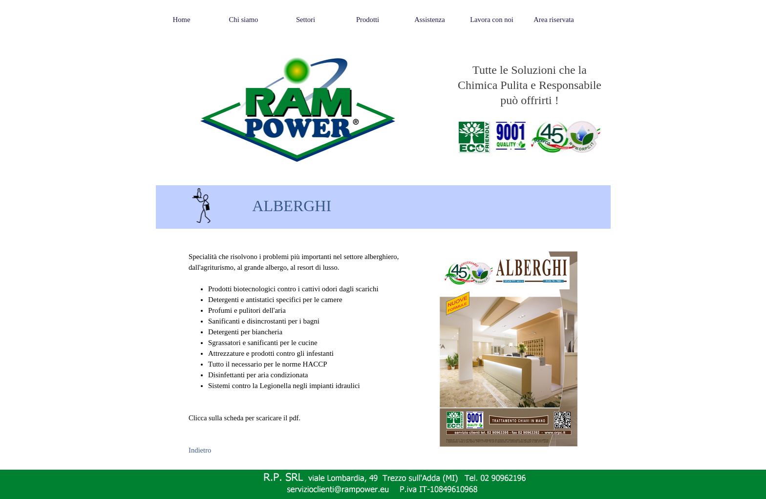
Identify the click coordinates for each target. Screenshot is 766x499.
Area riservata (553, 19)
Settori (305, 19)
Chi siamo (243, 19)
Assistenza (429, 19)
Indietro (200, 450)
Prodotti (367, 19)
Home (182, 19)
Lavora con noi (491, 19)
